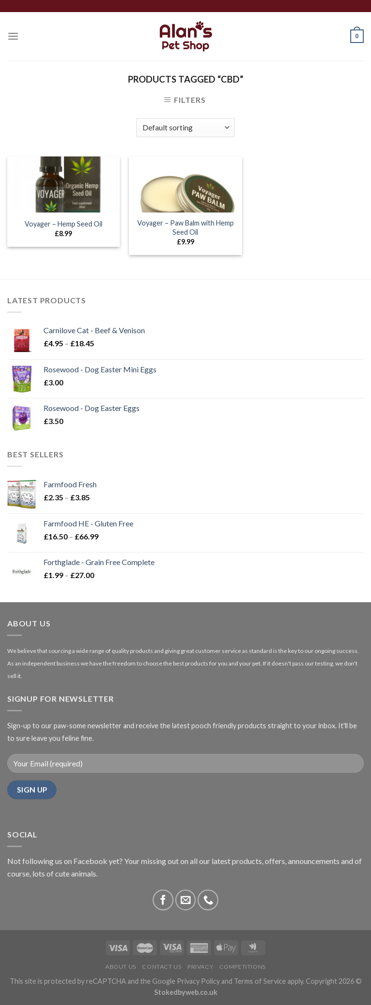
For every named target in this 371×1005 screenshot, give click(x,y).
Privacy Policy (198, 981)
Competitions (242, 966)
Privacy (200, 966)
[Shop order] (185, 127)
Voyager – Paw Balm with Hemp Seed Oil (185, 227)
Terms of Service (260, 981)
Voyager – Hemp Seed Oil (63, 224)
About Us (120, 966)
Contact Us (161, 966)
